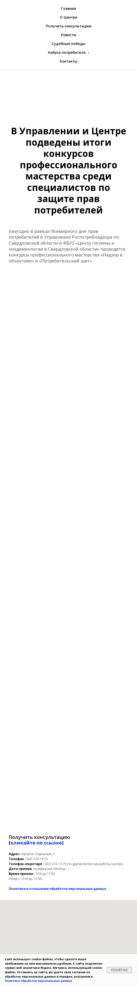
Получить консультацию (69, 26)
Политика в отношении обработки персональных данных (57, 888)
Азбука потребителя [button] (67, 52)
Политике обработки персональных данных (38, 981)
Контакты (68, 61)
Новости (68, 34)
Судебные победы (68, 43)
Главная (68, 8)
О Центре (68, 17)
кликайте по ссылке (36, 842)
